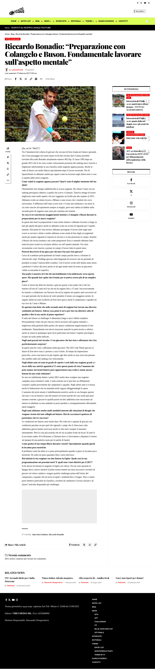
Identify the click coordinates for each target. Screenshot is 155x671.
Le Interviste (15, 39)
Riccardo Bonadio (56, 534)
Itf (7, 39)
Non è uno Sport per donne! (129, 578)
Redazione (11, 586)
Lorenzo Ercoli (17, 70)
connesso (19, 559)
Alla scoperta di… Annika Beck (94, 578)
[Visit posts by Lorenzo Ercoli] (6, 70)
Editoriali (130, 137)
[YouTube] (145, 3)
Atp (128, 95)
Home (7, 34)
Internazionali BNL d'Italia (135, 98)
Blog (12, 34)
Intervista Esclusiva (40, 534)
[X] (141, 3)
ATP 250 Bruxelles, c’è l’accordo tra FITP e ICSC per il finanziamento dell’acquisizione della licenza (137, 162)
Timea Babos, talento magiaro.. (58, 578)
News (129, 153)
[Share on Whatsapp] (26, 79)
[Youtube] (131, 222)
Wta (128, 100)
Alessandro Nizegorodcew (53, 583)
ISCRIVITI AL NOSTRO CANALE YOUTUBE (31, 27)
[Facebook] (138, 3)
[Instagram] (148, 3)
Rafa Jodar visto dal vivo (136, 143)
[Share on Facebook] (15, 79)
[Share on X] (20, 79)
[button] (148, 11)
